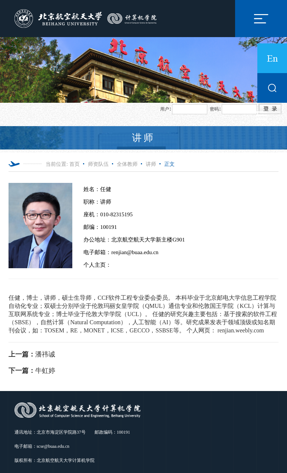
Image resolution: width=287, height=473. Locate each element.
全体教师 (127, 164)
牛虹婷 (32, 370)
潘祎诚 (32, 354)
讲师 (151, 164)
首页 (74, 164)
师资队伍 (98, 164)
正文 (169, 164)
